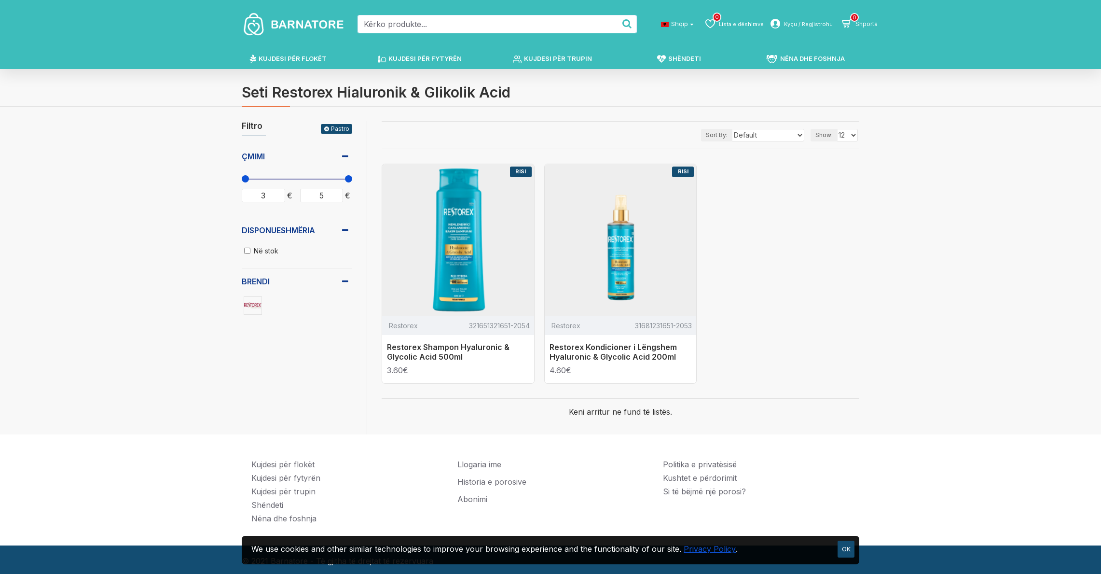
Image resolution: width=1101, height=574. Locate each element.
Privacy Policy (710, 549)
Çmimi (253, 156)
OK (846, 549)
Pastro (340, 128)
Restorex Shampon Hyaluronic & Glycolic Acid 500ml (448, 352)
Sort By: (729, 135)
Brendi (256, 281)
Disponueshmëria (278, 230)
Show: (825, 135)
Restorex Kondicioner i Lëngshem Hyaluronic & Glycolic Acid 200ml (613, 352)
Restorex (403, 326)
